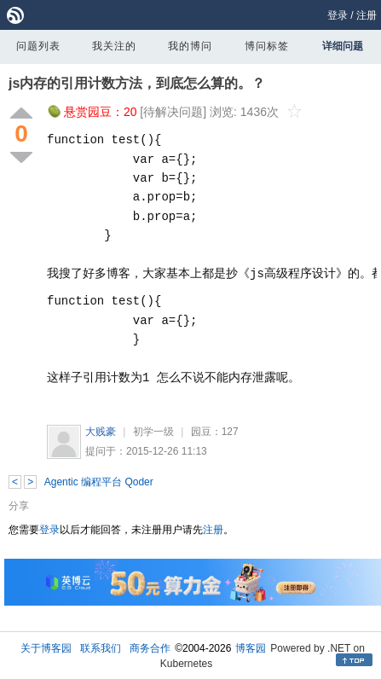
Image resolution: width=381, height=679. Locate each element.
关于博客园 (46, 648)
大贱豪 (100, 432)
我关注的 (114, 46)
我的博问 (190, 46)
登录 (337, 15)
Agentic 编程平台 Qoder (98, 482)
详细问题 (342, 46)
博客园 (250, 648)
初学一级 (153, 432)
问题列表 (38, 46)
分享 (19, 506)
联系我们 (100, 648)
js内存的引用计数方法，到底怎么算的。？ (137, 83)
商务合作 (150, 648)
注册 (366, 15)
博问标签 (267, 46)
